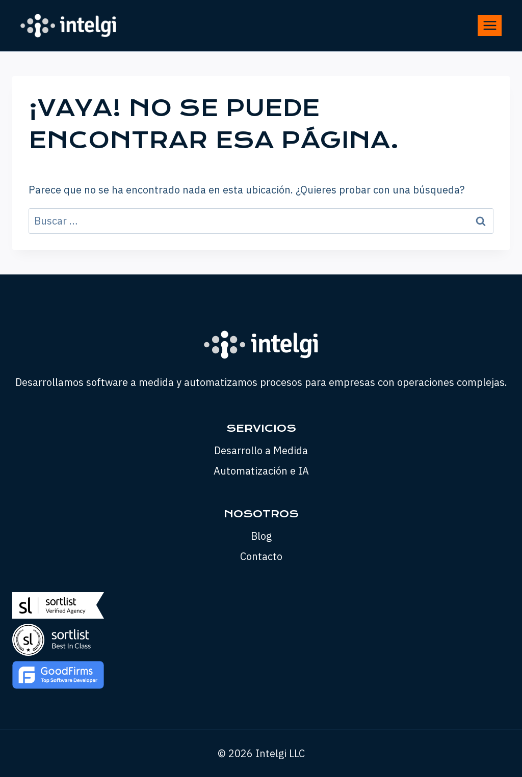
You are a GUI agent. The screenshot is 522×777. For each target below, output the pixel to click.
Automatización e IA (261, 471)
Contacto (261, 556)
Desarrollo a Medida (261, 450)
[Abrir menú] (490, 25)
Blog (261, 536)
